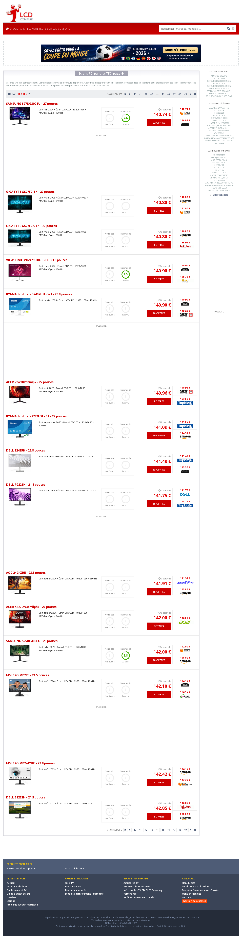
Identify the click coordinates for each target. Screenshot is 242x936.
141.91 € (162, 583)
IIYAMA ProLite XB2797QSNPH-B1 (219, 141)
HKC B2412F (219, 165)
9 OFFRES (158, 244)
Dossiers (11, 897)
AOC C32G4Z (219, 133)
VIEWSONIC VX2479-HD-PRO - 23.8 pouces (36, 260)
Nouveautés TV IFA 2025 (137, 886)
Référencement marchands (139, 897)
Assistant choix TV (17, 886)
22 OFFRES (159, 122)
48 (179, 94)
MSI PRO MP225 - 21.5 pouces (27, 675)
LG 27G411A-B (219, 83)
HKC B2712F (219, 167)
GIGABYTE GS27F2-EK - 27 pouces (30, 192)
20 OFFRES (159, 435)
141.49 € (162, 461)
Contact (186, 897)
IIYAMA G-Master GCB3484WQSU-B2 (219, 138)
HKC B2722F (219, 113)
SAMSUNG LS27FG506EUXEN (219, 86)
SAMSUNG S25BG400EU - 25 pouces (31, 641)
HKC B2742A (219, 143)
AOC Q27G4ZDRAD (219, 157)
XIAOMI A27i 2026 (219, 173)
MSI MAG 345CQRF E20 (219, 178)
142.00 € (162, 617)
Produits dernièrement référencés (84, 893)
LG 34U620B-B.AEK (219, 188)
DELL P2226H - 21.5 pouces (25, 484)
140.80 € (162, 202)
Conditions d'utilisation (195, 886)
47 (174, 94)
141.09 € (162, 427)
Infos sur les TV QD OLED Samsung (143, 890)
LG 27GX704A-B (219, 78)
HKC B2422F (219, 110)
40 (134, 94)
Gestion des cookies (194, 900)
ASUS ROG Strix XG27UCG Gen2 (219, 96)
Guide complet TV (16, 890)
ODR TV (69, 882)
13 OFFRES (159, 469)
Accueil (11, 882)
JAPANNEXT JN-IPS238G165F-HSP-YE (219, 183)
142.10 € (162, 686)
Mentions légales (191, 893)
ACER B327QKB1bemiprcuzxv (219, 125)
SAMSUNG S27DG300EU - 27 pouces (32, 104)
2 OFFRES (158, 279)
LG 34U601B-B (219, 115)
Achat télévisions (75, 868)
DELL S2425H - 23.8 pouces (25, 450)
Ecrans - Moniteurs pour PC (22, 868)
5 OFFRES (158, 401)
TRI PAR (19, 93)
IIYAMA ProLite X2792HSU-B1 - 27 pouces (36, 416)
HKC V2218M (219, 170)
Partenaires (130, 893)
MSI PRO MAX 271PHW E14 (219, 190)
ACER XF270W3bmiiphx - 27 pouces (31, 607)
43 (151, 94)
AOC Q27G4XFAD (219, 162)
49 (185, 94)
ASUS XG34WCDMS (219, 76)
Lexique (11, 900)
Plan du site (188, 882)
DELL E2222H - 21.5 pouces (25, 797)
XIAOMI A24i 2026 (219, 120)
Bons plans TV (73, 886)
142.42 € (162, 774)
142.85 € (162, 808)
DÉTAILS (159, 626)
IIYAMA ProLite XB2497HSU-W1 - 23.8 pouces (39, 294)
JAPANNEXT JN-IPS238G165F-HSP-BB (219, 185)
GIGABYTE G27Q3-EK (219, 118)
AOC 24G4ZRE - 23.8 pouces (26, 573)
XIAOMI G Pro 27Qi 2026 (219, 123)
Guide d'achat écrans (18, 893)
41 (140, 94)
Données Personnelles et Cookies (200, 890)
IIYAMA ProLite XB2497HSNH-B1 (219, 136)
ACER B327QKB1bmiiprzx (219, 128)
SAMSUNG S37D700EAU (219, 88)
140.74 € (162, 114)
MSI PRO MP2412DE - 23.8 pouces (30, 763)
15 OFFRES (159, 503)
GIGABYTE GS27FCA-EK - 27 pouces (31, 226)
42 (146, 94)
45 (163, 94)
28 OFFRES (159, 313)
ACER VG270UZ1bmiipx (219, 130)
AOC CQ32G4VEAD (219, 160)
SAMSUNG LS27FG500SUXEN (219, 81)
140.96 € (162, 393)
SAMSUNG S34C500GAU (219, 93)
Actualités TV (131, 882)
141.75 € (162, 495)
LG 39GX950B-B (219, 180)
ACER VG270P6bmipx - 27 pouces (29, 382)
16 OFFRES (159, 591)
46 (168, 94)
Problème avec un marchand (22, 904)
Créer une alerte (220, 194)
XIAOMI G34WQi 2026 (219, 175)
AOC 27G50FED (219, 155)
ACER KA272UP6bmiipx (219, 108)
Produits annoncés (75, 890)
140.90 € (162, 271)
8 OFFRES (158, 210)
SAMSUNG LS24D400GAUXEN (219, 91)
